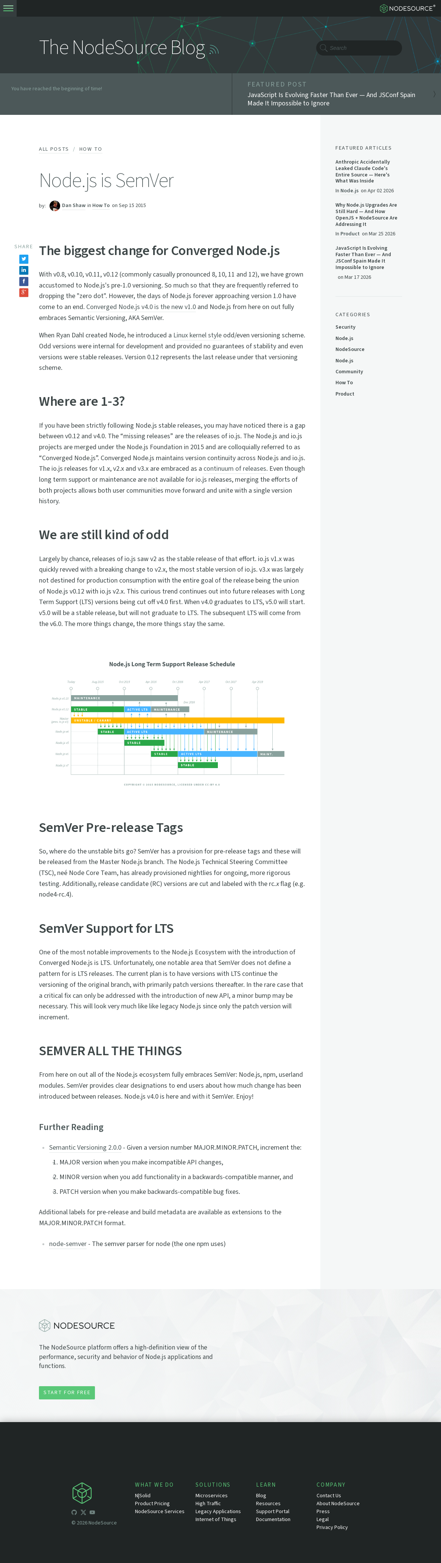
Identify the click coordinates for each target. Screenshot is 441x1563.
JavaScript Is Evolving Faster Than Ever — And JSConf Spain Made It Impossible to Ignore (363, 258)
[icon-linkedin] (101, 1513)
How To (90, 149)
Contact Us (329, 1496)
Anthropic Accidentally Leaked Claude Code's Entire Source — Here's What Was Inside (362, 171)
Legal (323, 1519)
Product (350, 234)
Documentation (273, 1519)
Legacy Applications (218, 1511)
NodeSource (350, 349)
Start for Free (67, 1392)
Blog (261, 1496)
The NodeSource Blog (121, 47)
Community (349, 372)
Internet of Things (216, 1519)
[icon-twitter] (83, 1513)
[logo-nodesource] (409, 8)
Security (345, 327)
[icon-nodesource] (103, 1494)
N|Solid (143, 1496)
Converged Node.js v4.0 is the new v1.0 (141, 307)
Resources (268, 1503)
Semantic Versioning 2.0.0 (85, 1147)
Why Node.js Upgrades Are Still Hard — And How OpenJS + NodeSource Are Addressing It (366, 214)
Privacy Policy (332, 1527)
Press (323, 1511)
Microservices (212, 1496)
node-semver (68, 1244)
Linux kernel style (197, 335)
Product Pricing (152, 1503)
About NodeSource (338, 1503)
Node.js (349, 191)
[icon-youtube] (92, 1513)
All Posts (54, 149)
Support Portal (272, 1511)
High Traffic (208, 1503)
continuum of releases (234, 468)
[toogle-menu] (8, 8)
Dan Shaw (73, 205)
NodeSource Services (160, 1511)
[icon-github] (74, 1513)
